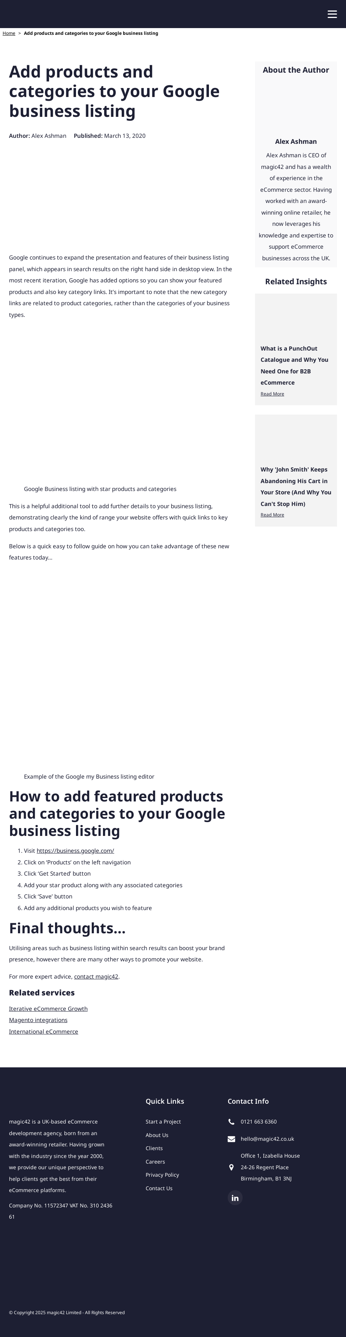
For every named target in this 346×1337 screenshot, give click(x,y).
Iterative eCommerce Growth (48, 1008)
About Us (157, 1135)
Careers (155, 1161)
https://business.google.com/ (75, 850)
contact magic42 (96, 976)
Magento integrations (38, 1020)
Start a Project (163, 1121)
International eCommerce (43, 1031)
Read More (272, 394)
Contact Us (159, 1188)
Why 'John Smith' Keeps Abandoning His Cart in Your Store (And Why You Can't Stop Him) (296, 486)
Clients (154, 1148)
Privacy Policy (162, 1174)
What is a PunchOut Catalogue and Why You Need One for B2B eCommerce (294, 365)
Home (9, 33)
